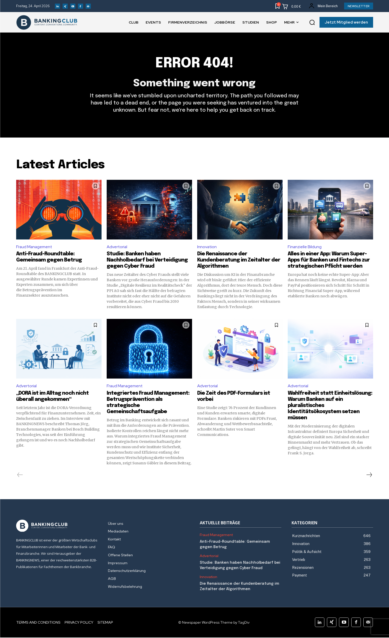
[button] (312, 22)
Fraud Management (34, 247)
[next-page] (369, 475)
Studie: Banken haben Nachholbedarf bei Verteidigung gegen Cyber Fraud (147, 260)
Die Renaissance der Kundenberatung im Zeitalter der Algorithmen (238, 260)
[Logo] (57, 526)
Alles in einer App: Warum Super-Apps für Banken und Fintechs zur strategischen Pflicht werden (329, 260)
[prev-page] (20, 475)
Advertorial (117, 247)
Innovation (207, 247)
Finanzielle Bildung (305, 247)
